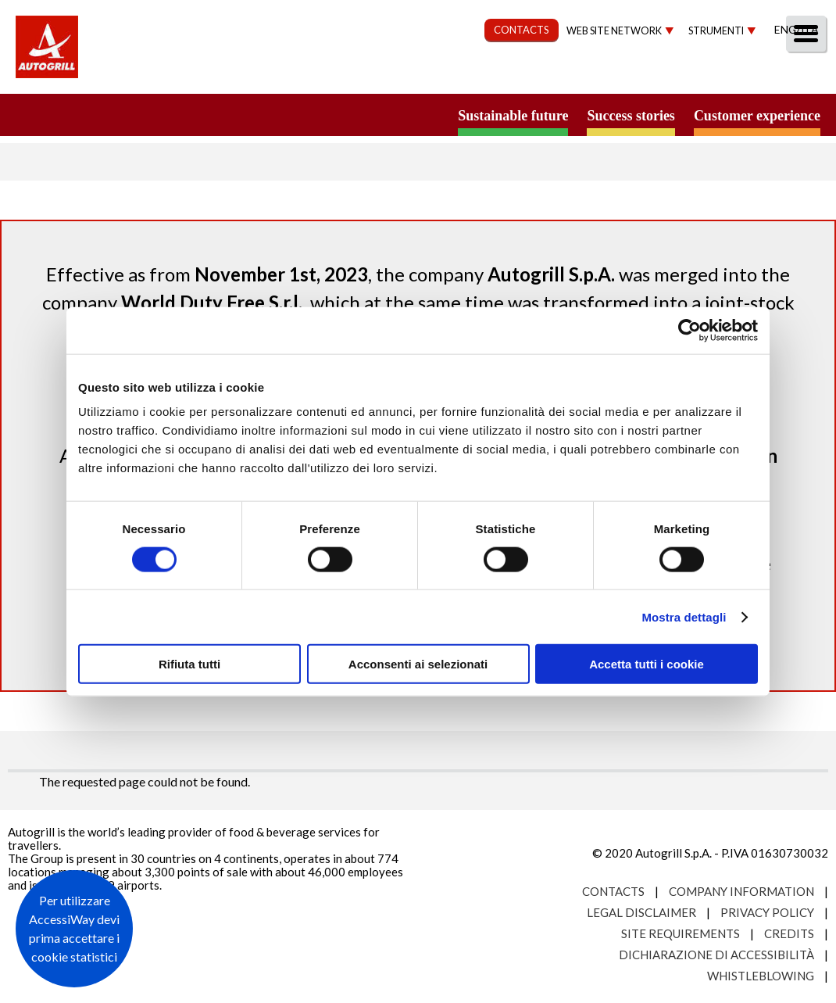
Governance (543, 75)
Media (728, 75)
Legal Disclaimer (641, 912)
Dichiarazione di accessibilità (716, 954)
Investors (647, 75)
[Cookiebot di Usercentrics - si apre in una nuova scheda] (689, 330)
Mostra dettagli (683, 616)
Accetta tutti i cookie (646, 664)
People (799, 75)
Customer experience (757, 116)
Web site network (614, 31)
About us (230, 75)
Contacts (613, 891)
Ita (809, 29)
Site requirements (680, 933)
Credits (789, 933)
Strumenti (716, 31)
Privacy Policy (767, 912)
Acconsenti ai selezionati (418, 664)
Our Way (318, 75)
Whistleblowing (760, 976)
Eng (785, 29)
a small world (150, 115)
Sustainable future (513, 116)
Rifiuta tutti (189, 664)
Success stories (630, 116)
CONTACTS (521, 29)
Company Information (741, 891)
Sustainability (423, 75)
